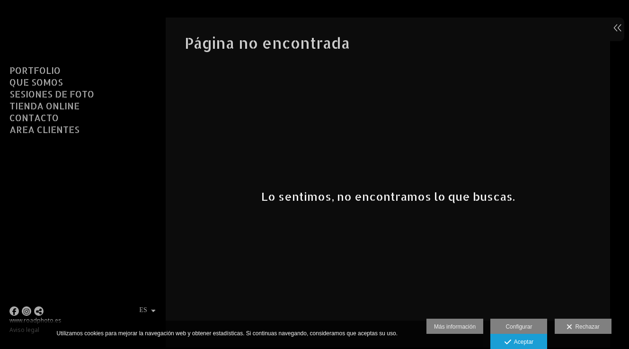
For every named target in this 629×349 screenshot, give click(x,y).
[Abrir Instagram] (26, 311)
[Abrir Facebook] (14, 311)
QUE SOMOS (36, 82)
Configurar (518, 326)
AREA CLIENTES (44, 129)
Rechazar (583, 327)
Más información (455, 326)
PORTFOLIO (35, 70)
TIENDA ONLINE (44, 106)
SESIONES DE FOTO (51, 94)
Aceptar (519, 342)
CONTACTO (34, 118)
